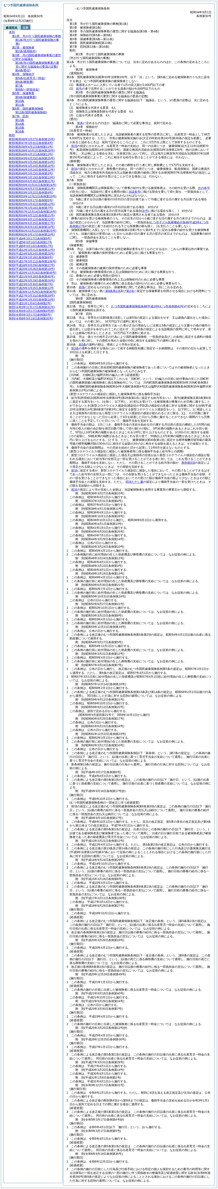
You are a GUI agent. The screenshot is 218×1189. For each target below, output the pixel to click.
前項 (74, 146)
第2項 (130, 291)
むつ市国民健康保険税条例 (148, 306)
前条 (80, 123)
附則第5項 (188, 462)
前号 (79, 88)
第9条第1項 (112, 291)
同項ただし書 (134, 481)
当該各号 (134, 191)
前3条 (82, 344)
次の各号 (204, 188)
